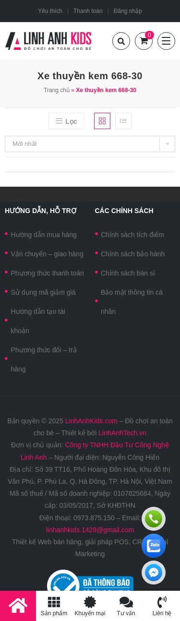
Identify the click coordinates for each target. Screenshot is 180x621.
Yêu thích (50, 11)
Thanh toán (88, 11)
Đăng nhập (128, 11)
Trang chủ (57, 90)
